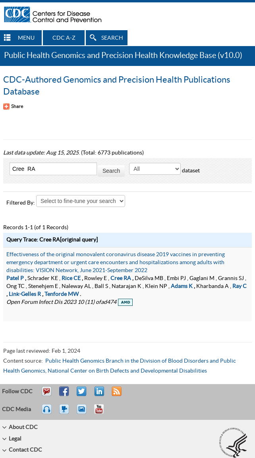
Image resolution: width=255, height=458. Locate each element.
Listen (47, 412)
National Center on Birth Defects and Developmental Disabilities (127, 371)
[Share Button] (13, 106)
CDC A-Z (63, 38)
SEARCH (112, 38)
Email (46, 395)
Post (98, 395)
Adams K (182, 286)
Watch (65, 412)
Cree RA (120, 278)
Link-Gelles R (25, 294)
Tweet (82, 395)
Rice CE (71, 278)
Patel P (15, 278)
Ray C (239, 286)
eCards (83, 412)
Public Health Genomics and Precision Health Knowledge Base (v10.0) (123, 56)
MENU (26, 38)
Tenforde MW (61, 294)
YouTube (103, 412)
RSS (116, 395)
